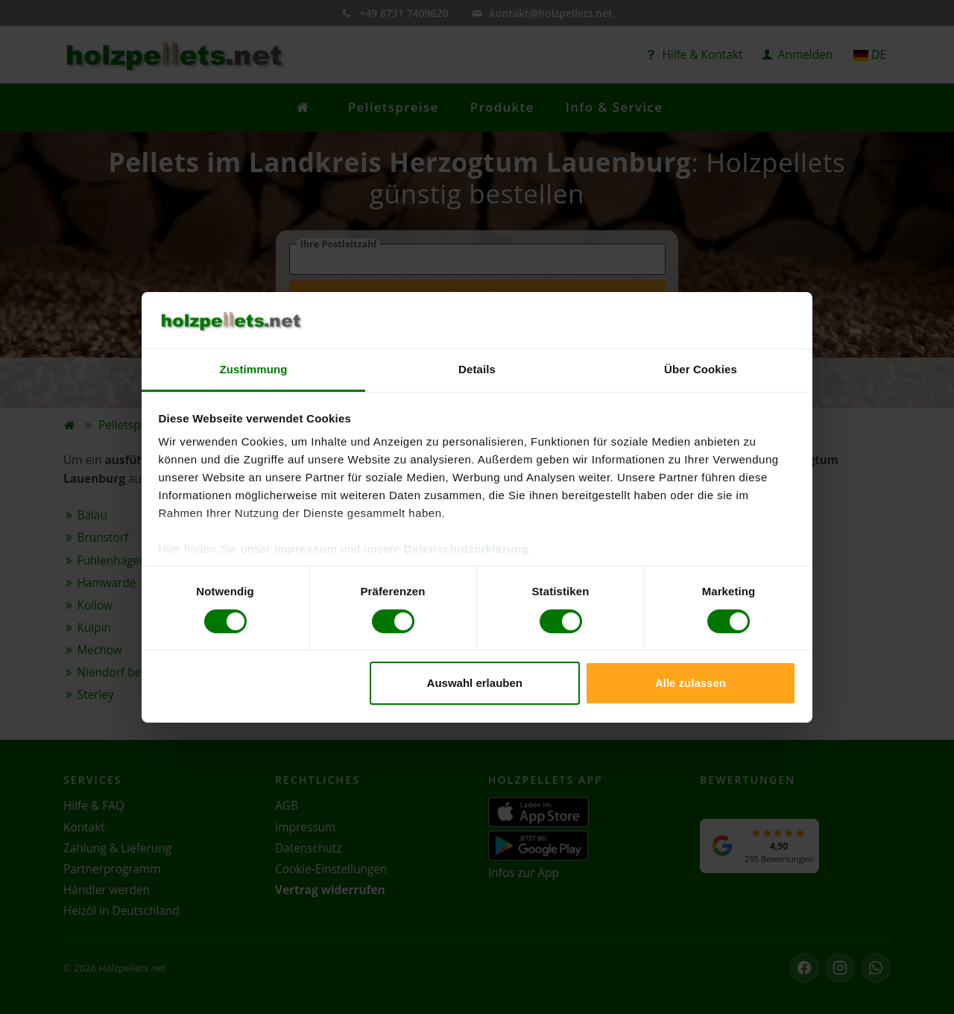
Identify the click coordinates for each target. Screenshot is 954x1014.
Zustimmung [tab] (254, 369)
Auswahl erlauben (474, 682)
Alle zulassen (690, 682)
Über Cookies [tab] (700, 369)
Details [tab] (477, 369)
